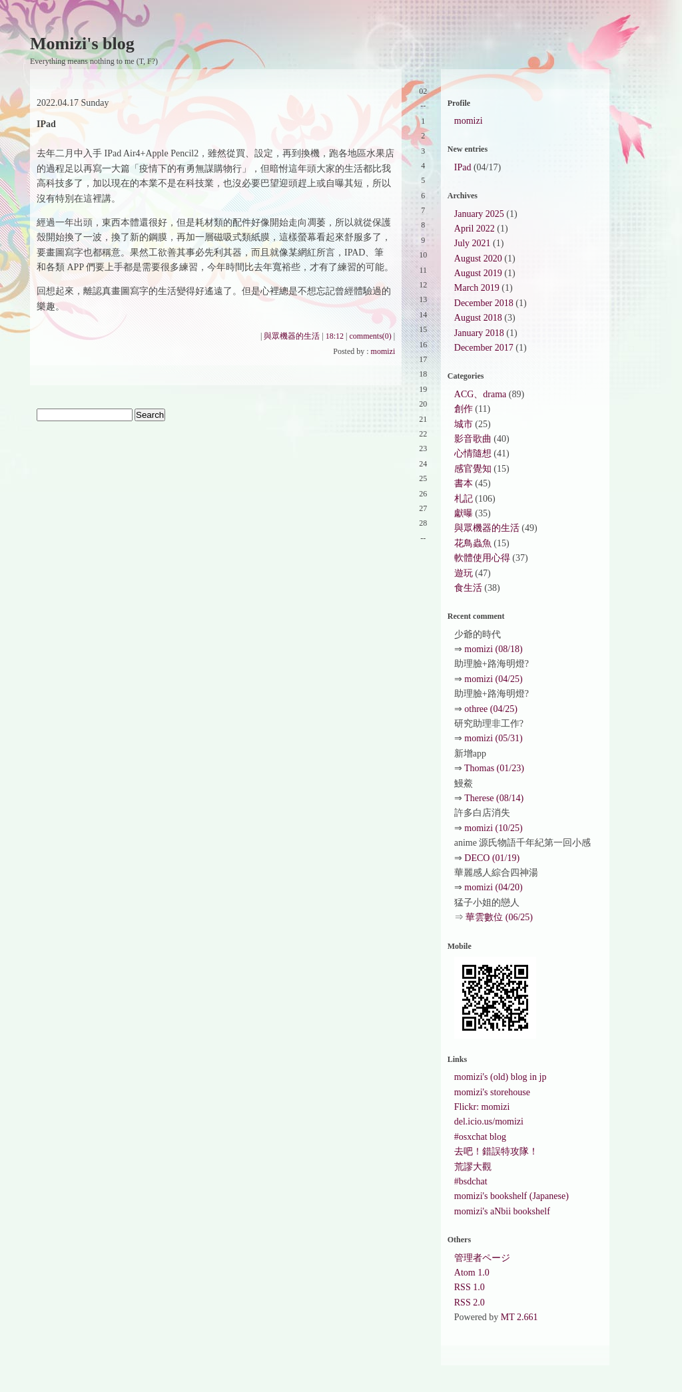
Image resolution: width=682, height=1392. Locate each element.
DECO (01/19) (491, 858)
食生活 (468, 588)
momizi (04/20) (493, 887)
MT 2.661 (519, 1317)
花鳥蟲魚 (473, 543)
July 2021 (472, 243)
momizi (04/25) (493, 679)
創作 (463, 409)
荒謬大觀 (473, 1167)
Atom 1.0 (472, 1273)
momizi (383, 351)
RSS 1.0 (469, 1287)
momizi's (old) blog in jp (500, 1077)
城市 (463, 424)
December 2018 (483, 303)
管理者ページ (482, 1258)
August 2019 (478, 273)
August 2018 (478, 318)
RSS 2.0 (469, 1302)
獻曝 (463, 513)
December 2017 (483, 348)
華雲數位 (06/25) (499, 917)
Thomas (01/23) (494, 768)
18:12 (335, 336)
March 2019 (477, 288)
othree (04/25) (490, 709)
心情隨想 (473, 453)
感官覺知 (473, 469)
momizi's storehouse (492, 1092)
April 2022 (474, 229)
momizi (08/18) (493, 649)
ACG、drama (480, 394)
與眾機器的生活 (292, 336)
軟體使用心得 (482, 558)
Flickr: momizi (482, 1107)
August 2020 (478, 258)
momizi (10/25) (493, 828)
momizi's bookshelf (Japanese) (511, 1196)
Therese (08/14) (493, 798)
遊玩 (463, 573)
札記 (463, 499)
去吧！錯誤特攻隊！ (496, 1151)
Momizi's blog (82, 43)
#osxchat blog (480, 1137)
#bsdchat (471, 1181)
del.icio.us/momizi (488, 1122)
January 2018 (479, 333)
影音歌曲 (473, 439)
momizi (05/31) (493, 738)
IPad (463, 167)
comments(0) (371, 336)
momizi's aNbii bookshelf (502, 1211)
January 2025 (479, 214)
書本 (463, 483)
